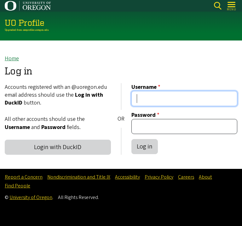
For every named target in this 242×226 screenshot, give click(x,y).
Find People (17, 185)
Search (218, 6)
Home (12, 58)
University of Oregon (30, 197)
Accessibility (127, 177)
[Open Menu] (231, 5)
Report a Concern (24, 177)
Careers (186, 177)
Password (143, 115)
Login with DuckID (57, 147)
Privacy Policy (159, 177)
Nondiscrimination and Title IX (78, 177)
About (205, 177)
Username (144, 87)
